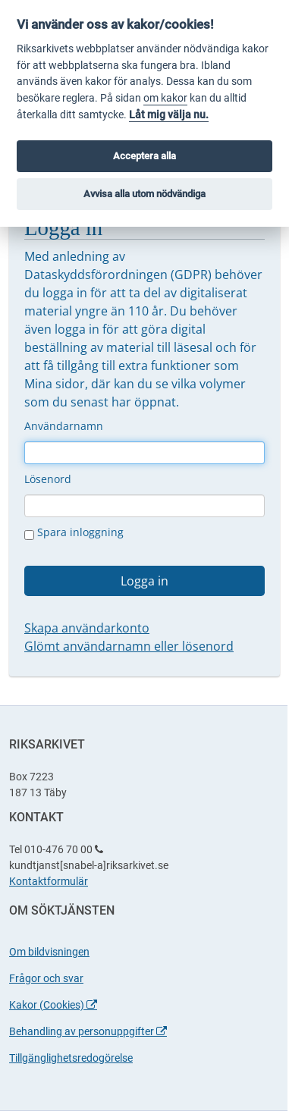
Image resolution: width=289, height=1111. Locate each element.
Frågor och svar (46, 978)
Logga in (144, 581)
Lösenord (47, 479)
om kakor (165, 98)
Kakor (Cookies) (53, 1005)
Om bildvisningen (49, 952)
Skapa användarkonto (86, 628)
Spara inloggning (74, 532)
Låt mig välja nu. (169, 114)
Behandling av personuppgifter (88, 1031)
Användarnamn (63, 426)
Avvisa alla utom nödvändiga (144, 193)
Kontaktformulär (48, 881)
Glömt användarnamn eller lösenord (129, 646)
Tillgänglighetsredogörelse (71, 1058)
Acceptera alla (144, 156)
